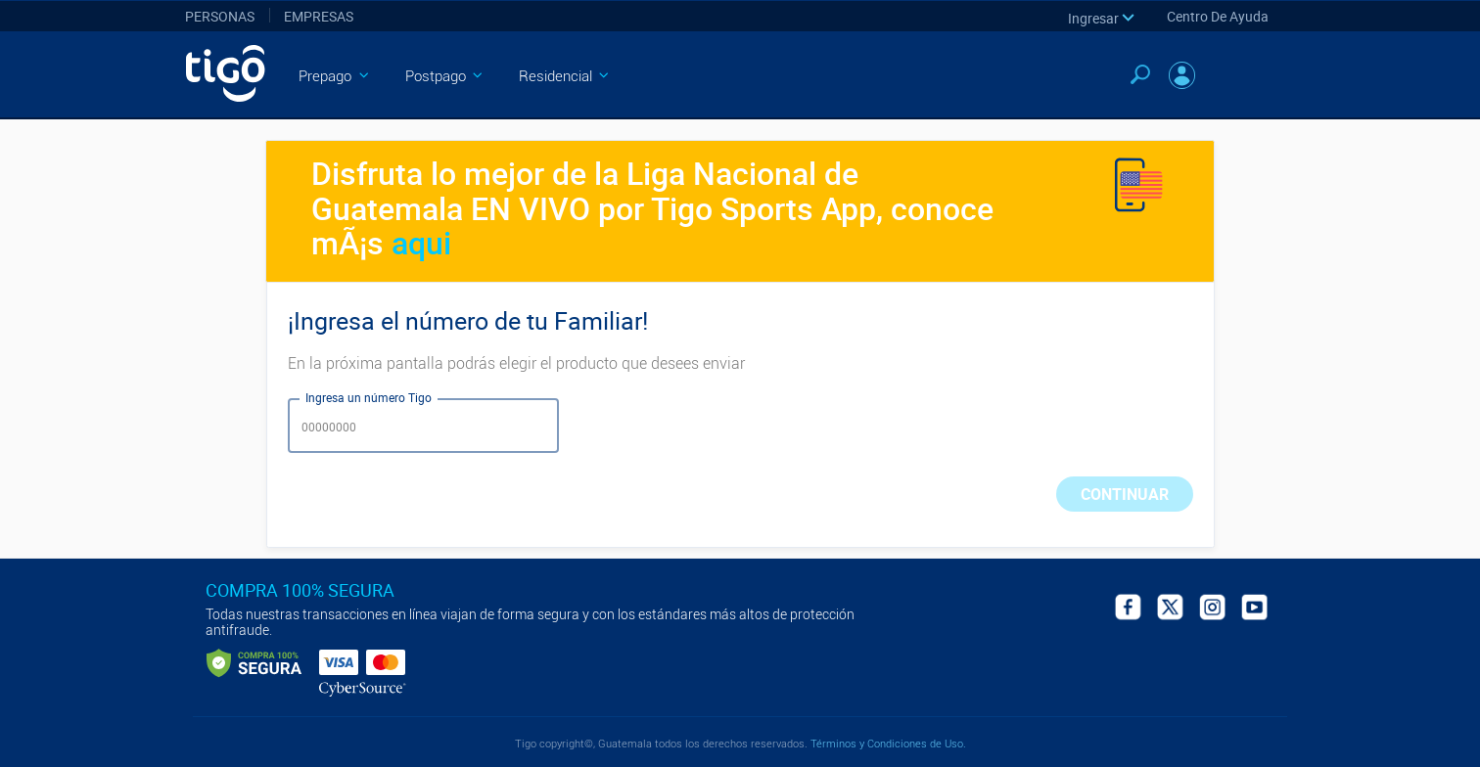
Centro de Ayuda (1218, 16)
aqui (421, 242)
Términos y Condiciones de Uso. (887, 744)
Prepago (335, 76)
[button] (1102, 17)
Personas (219, 16)
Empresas (318, 16)
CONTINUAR (1125, 494)
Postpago (445, 76)
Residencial (566, 76)
